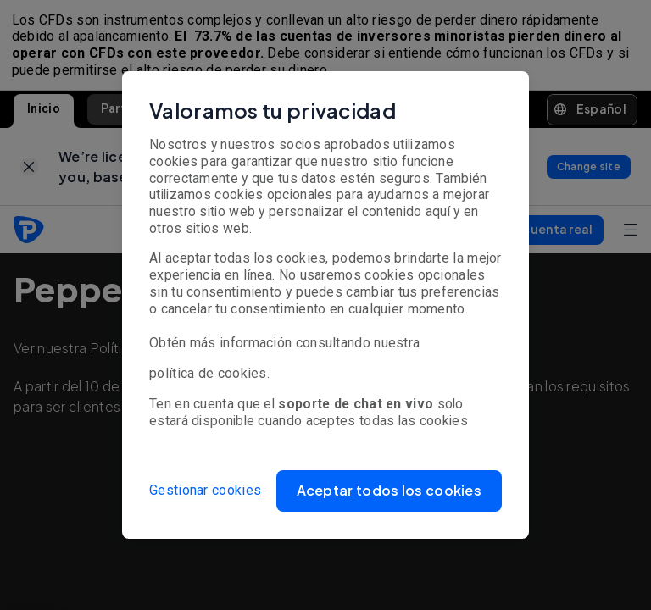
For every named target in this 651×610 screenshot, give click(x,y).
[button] (389, 491)
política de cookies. (209, 373)
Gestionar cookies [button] (205, 490)
